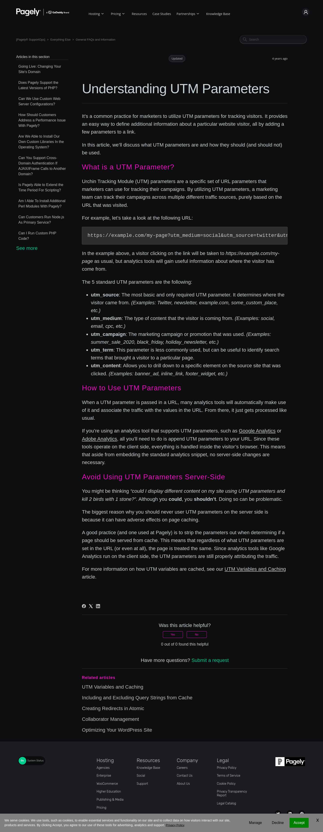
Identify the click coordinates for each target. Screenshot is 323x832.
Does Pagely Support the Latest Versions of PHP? (38, 85)
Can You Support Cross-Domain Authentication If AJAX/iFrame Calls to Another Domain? (42, 166)
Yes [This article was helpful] (173, 634)
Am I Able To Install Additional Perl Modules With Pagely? (41, 203)
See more (26, 248)
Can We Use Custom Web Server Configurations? (39, 101)
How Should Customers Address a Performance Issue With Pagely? (42, 120)
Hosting (94, 14)
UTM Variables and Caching (255, 569)
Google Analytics (257, 431)
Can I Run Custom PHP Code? (37, 235)
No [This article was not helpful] (196, 634)
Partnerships (186, 14)
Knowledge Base (218, 14)
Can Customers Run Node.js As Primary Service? (41, 219)
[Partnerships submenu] (198, 13)
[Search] (273, 39)
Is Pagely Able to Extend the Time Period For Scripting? (40, 187)
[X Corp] (91, 606)
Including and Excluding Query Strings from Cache (137, 697)
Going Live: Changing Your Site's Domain (39, 69)
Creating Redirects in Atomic (113, 708)
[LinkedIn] (98, 606)
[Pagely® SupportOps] (30, 39)
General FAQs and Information (95, 39)
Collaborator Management (110, 719)
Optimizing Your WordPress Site (117, 730)
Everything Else (60, 39)
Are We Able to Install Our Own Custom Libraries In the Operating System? (41, 141)
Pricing (116, 14)
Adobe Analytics (99, 439)
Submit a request (210, 660)
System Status (35, 760)
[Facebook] (84, 606)
